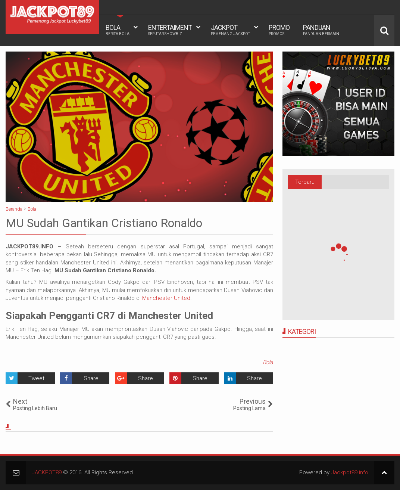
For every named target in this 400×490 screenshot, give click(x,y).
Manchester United (166, 298)
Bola (268, 362)
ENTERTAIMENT (170, 30)
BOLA (117, 30)
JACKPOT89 (47, 472)
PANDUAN (321, 30)
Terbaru (305, 182)
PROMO (279, 30)
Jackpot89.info (349, 472)
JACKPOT (230, 30)
